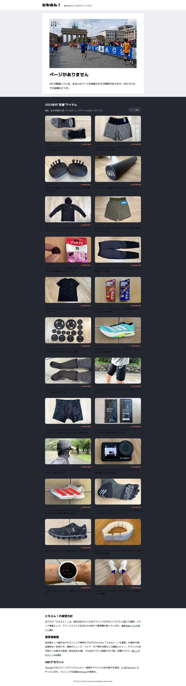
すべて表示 (134, 110)
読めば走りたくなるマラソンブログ (78, 6)
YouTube (49, 667)
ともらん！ (51, 4)
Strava (83, 671)
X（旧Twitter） (129, 667)
